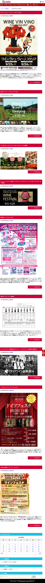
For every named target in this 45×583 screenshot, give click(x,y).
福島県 (11, 15)
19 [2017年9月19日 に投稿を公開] (15, 548)
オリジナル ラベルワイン (24, 5)
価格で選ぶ (5, 5)
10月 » (40, 553)
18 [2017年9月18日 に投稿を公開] (9, 548)
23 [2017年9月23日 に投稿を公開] (38, 548)
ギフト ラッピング (35, 5)
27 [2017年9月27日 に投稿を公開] (21, 551)
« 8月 (2, 553)
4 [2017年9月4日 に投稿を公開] (9, 544)
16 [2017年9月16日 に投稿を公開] (38, 546)
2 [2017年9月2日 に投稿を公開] (38, 542)
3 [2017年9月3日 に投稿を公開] (3, 544)
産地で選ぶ (18, 5)
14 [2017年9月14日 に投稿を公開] (26, 546)
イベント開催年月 (4, 569)
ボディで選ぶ (14, 5)
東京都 (11, 186)
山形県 (11, 220)
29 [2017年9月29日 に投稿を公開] (32, 551)
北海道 (11, 95)
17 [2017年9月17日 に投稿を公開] (3, 548)
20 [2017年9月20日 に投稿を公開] (21, 548)
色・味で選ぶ (10, 5)
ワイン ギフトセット (30, 5)
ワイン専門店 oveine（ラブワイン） (22, 580)
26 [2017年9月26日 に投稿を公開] (15, 551)
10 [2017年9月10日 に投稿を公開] (3, 546)
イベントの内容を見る (35, 82)
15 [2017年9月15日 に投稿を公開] (32, 546)
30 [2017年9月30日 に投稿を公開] (38, 551)
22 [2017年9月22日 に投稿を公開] (32, 548)
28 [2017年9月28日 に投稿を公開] (26, 551)
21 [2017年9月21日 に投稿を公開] (26, 548)
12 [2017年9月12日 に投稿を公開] (15, 546)
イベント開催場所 (4, 562)
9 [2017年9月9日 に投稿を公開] (38, 544)
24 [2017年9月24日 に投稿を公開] (3, 551)
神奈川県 (12, 390)
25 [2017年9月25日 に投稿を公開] (9, 551)
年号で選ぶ (2, 5)
